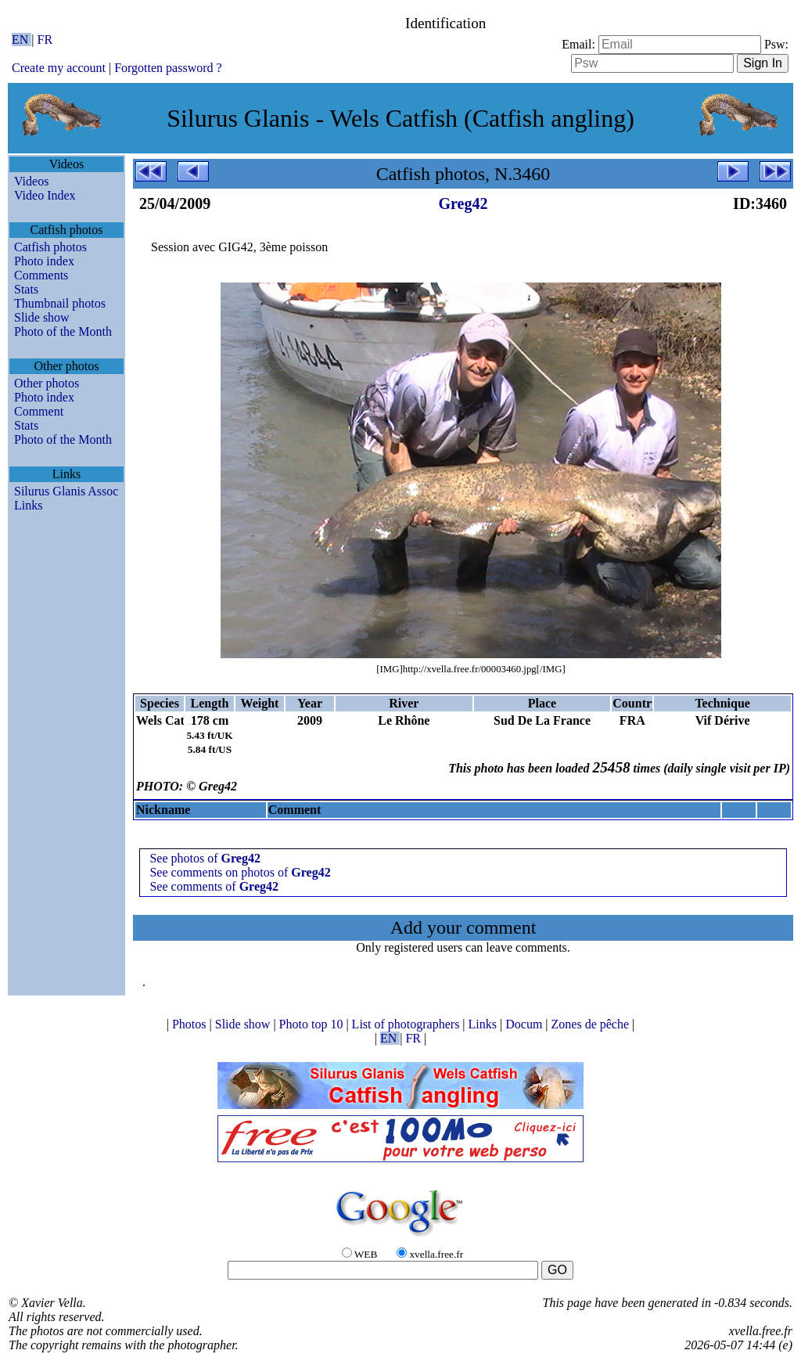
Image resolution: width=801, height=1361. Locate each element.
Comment (38, 411)
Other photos (46, 383)
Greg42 (463, 203)
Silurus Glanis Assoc (66, 491)
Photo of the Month (63, 331)
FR (45, 39)
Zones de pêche (592, 1024)
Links (28, 505)
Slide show (42, 317)
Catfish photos (50, 247)
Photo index (44, 261)
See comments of (213, 886)
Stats (26, 289)
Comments (41, 275)
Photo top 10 (313, 1024)
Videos (31, 181)
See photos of (204, 858)
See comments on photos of (239, 872)
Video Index (45, 195)
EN (21, 39)
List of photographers (407, 1024)
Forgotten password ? (167, 67)
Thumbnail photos (60, 303)
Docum (525, 1024)
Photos (191, 1024)
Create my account (59, 67)
